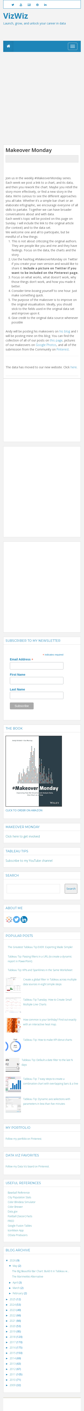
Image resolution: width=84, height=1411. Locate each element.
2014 (13, 1358)
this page (56, 340)
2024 (13, 1304)
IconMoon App (16, 1230)
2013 (13, 1363)
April (16, 1282)
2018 (13, 1337)
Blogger (44, 1402)
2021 (13, 1321)
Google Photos (46, 345)
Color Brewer (15, 1207)
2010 (13, 1380)
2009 (13, 1385)
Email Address (21, 659)
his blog (64, 331)
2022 (13, 1315)
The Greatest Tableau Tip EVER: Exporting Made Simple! (40, 947)
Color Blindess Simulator (22, 1202)
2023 (13, 1310)
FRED (11, 1221)
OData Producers (17, 1235)
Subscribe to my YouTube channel (29, 861)
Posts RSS (45, 1406)
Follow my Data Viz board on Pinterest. (28, 1166)
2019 (13, 1331)
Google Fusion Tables (20, 1225)
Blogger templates (60, 1402)
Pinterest (63, 349)
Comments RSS (58, 1406)
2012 (13, 1369)
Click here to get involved (23, 836)
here (73, 367)
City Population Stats (19, 1197)
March (16, 1288)
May (15, 1266)
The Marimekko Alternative (27, 1276)
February (18, 1293)
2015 (13, 1353)
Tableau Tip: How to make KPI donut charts (47, 1040)
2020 (13, 1326)
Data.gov (13, 1211)
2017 (13, 1342)
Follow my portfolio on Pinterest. (24, 1139)
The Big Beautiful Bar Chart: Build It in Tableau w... (40, 1271)
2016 (13, 1347)
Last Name (17, 689)
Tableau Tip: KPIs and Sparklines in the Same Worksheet (40, 970)
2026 (13, 1260)
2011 (13, 1374)
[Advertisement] (42, 98)
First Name (17, 674)
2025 (13, 1299)
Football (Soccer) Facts (20, 1216)
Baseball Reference (19, 1192)
